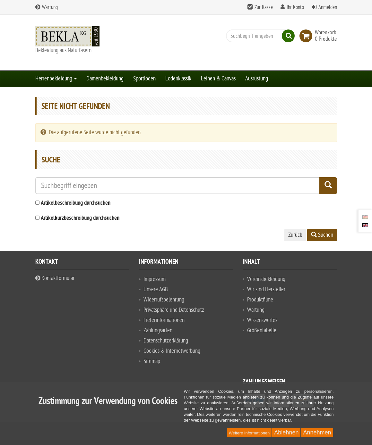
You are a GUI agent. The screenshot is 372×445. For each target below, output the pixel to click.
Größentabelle (261, 330)
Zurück (295, 235)
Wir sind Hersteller (266, 289)
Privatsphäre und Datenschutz (173, 310)
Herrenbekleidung (56, 78)
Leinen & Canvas (218, 78)
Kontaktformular (54, 278)
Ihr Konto (295, 7)
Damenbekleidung (105, 78)
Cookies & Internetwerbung (171, 351)
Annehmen (317, 432)
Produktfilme (260, 299)
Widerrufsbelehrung (163, 299)
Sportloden (144, 78)
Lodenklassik (178, 78)
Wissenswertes (262, 320)
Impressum (154, 279)
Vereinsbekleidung (266, 279)
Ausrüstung (256, 78)
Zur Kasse (264, 7)
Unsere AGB (155, 289)
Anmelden (327, 7)
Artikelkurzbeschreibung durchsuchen (80, 218)
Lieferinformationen (164, 320)
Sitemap (151, 361)
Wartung (46, 7)
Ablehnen (286, 432)
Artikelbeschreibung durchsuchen (75, 203)
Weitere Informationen (249, 433)
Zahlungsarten (157, 330)
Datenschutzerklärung (165, 340)
